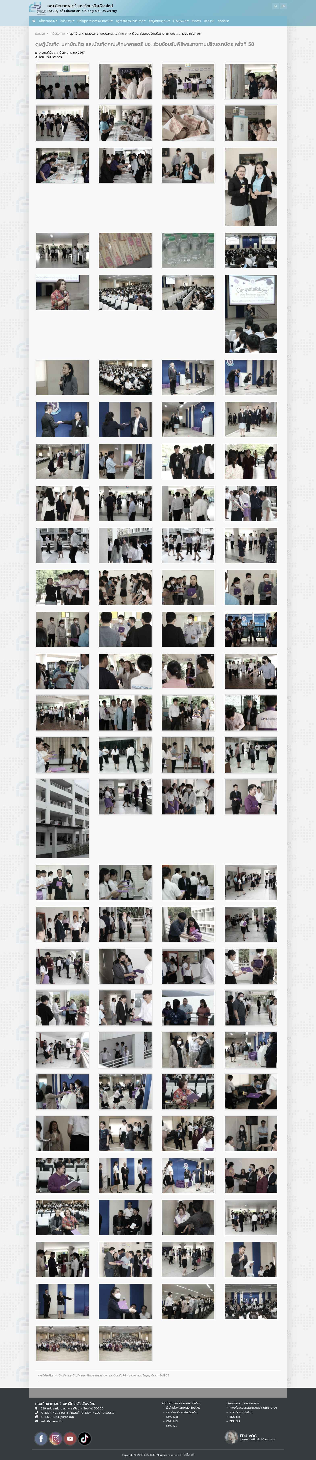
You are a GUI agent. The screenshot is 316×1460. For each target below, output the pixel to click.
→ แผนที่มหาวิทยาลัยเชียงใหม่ (180, 1412)
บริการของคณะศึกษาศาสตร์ (242, 1403)
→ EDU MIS (233, 1417)
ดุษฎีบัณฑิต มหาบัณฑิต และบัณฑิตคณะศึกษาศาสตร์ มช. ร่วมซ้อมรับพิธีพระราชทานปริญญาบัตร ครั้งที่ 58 (103, 1375)
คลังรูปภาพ (58, 33)
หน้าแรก (40, 33)
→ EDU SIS (233, 1421)
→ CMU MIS (170, 1421)
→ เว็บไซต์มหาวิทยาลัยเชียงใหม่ (181, 1408)
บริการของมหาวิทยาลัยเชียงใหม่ (181, 1403)
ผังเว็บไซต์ (188, 1455)
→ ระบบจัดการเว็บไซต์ (239, 1412)
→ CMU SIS (169, 1426)
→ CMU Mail (170, 1417)
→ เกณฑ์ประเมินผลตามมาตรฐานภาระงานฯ (251, 1408)
